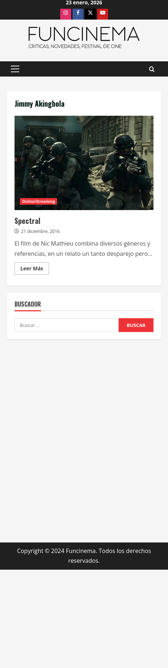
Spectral (84, 163)
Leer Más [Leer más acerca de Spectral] (34, 270)
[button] (15, 69)
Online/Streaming (38, 201)
